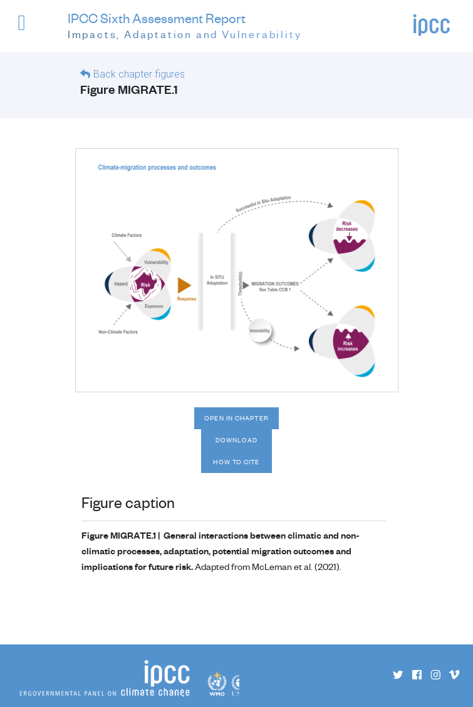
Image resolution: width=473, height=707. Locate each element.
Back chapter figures (139, 74)
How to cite (236, 461)
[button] (30, 28)
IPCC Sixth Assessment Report (185, 26)
